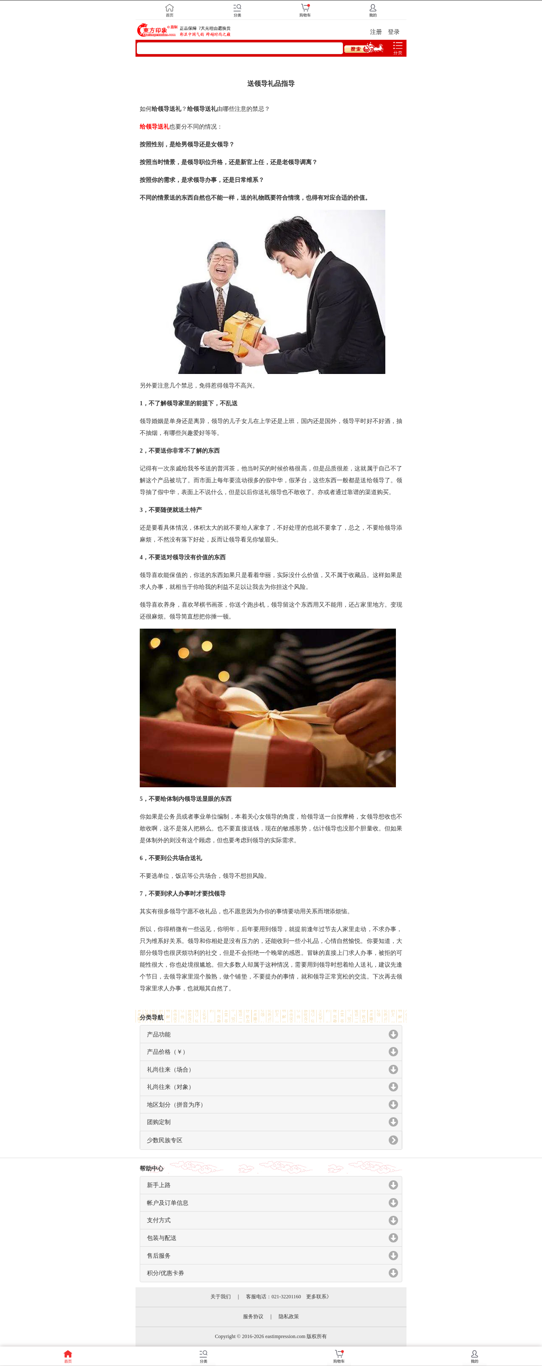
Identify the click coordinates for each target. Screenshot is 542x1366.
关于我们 (220, 1297)
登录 (394, 32)
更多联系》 (319, 1297)
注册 (376, 32)
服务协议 (253, 1316)
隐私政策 (289, 1316)
